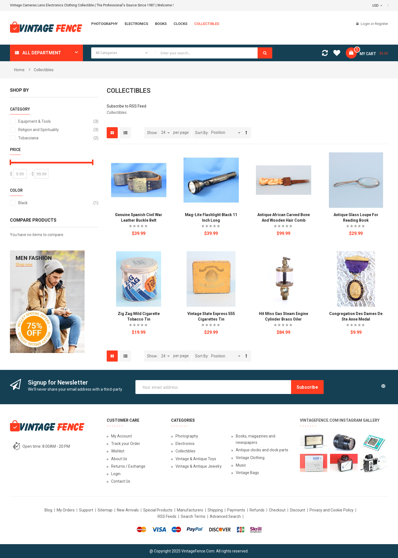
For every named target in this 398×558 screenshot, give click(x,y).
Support (86, 510)
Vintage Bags (247, 472)
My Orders (66, 510)
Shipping (215, 510)
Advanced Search (225, 516)
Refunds (257, 510)
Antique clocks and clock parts (262, 450)
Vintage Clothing (250, 457)
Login (366, 24)
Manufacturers (190, 510)
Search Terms (193, 516)
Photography (187, 436)
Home (19, 70)
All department (41, 52)
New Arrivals (128, 510)
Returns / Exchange (128, 466)
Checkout (277, 510)
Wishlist (117, 451)
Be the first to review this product (138, 227)
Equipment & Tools (58, 121)
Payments (236, 510)
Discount (297, 510)
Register (381, 24)
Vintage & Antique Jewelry (199, 466)
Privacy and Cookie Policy (332, 510)
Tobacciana (58, 138)
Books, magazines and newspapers (255, 439)
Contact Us (120, 481)
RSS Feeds (167, 516)
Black (58, 203)
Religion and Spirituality (58, 129)
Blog (48, 510)
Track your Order (125, 443)
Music (241, 465)
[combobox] (181, 52)
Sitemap (105, 510)
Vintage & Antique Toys (196, 459)
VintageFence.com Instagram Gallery (339, 420)
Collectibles (185, 451)
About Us (119, 459)
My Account (121, 436)
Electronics (185, 443)
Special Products (157, 510)
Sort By (201, 132)
